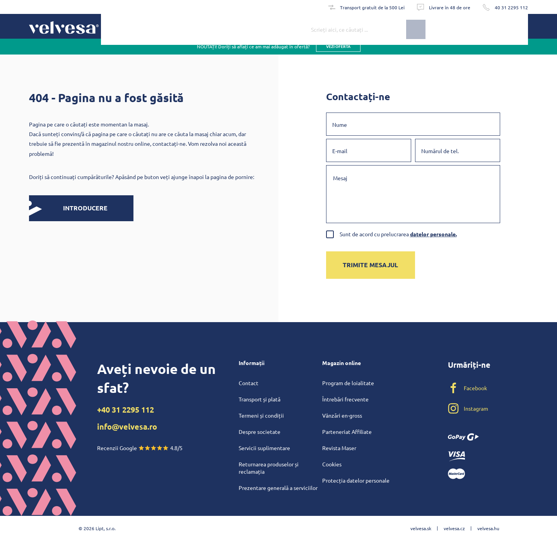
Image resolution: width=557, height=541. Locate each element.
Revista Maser (339, 447)
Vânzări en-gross (342, 415)
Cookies (332, 464)
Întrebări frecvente (345, 399)
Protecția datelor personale (356, 480)
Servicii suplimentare (264, 447)
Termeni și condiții (261, 415)
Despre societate (259, 431)
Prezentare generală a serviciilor (278, 487)
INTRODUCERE (68, 208)
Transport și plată (259, 399)
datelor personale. (433, 233)
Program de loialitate (348, 382)
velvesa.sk (420, 528)
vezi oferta (338, 54)
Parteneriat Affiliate (347, 431)
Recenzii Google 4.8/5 (140, 447)
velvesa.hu (488, 528)
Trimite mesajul (370, 265)
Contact (248, 382)
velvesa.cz (454, 528)
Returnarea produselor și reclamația (269, 468)
